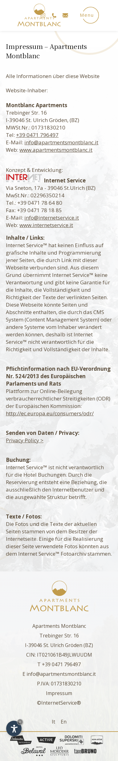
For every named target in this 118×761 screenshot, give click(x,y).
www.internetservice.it (46, 225)
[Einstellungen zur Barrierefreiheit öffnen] (14, 728)
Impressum (59, 693)
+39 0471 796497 (37, 134)
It (53, 721)
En (64, 721)
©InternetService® (59, 702)
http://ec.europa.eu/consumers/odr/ (50, 413)
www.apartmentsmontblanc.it (55, 149)
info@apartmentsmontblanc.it (61, 142)
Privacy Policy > (24, 440)
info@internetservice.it (51, 217)
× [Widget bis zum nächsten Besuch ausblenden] (20, 721)
